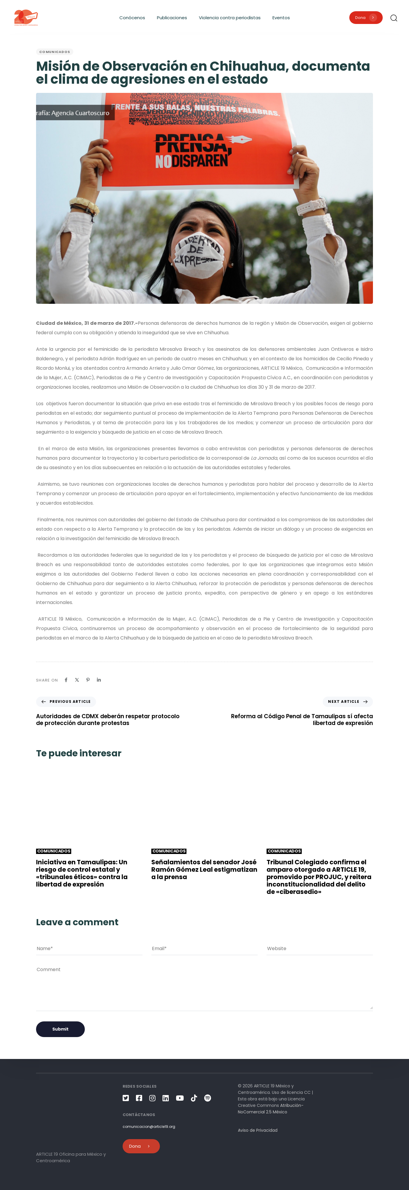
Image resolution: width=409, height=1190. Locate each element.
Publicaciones (172, 17)
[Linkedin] (99, 680)
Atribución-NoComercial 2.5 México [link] (270, 1108)
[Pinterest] (88, 680)
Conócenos (132, 17)
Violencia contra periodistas (230, 17)
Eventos (281, 17)
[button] (393, 17)
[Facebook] (66, 680)
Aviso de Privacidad (257, 1130)
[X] (77, 680)
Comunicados (54, 51)
